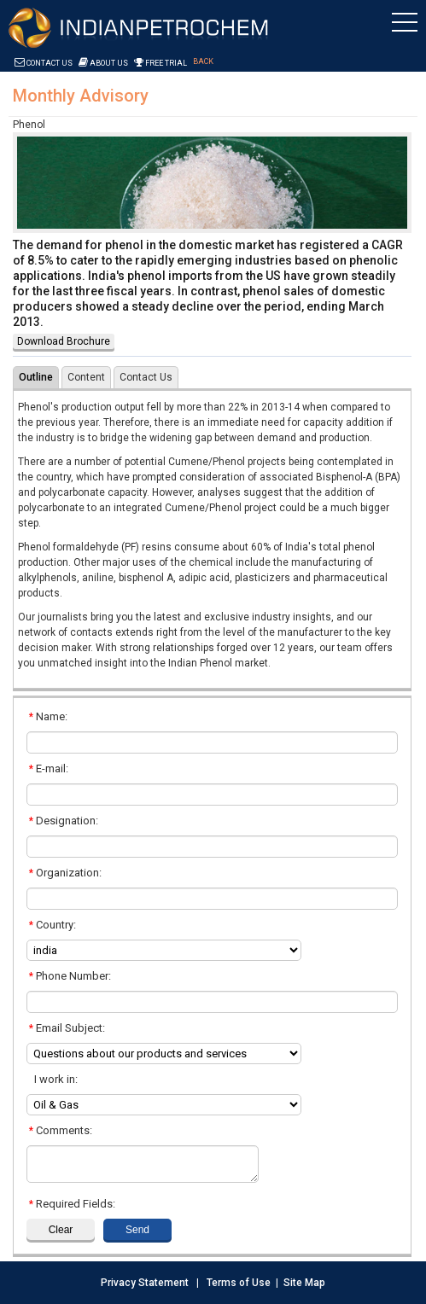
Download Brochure (63, 341)
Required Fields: (72, 1203)
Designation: (63, 820)
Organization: (65, 872)
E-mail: (48, 768)
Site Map (304, 1283)
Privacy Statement (145, 1283)
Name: (48, 716)
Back (203, 61)
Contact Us (44, 63)
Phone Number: (70, 975)
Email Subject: (67, 1028)
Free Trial (160, 63)
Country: (52, 924)
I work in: (53, 1079)
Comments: (60, 1130)
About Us (103, 63)
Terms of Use (239, 1283)
